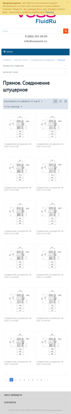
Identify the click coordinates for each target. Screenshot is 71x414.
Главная (7, 60)
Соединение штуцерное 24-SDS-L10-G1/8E (50, 232)
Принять (49, 12)
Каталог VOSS (21, 60)
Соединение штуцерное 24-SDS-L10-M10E (50, 319)
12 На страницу (13, 106)
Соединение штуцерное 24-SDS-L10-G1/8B (18, 232)
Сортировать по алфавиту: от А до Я (23, 101)
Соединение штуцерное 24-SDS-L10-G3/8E (18, 319)
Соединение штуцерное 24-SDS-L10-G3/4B (18, 275)
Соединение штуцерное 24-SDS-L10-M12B (50, 363)
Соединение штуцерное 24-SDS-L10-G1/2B (18, 145)
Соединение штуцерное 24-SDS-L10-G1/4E (50, 188)
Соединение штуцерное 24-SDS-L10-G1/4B (18, 188)
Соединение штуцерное (43, 60)
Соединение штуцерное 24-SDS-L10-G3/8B (50, 275)
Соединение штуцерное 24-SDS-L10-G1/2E (50, 145)
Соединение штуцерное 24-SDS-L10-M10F (18, 363)
